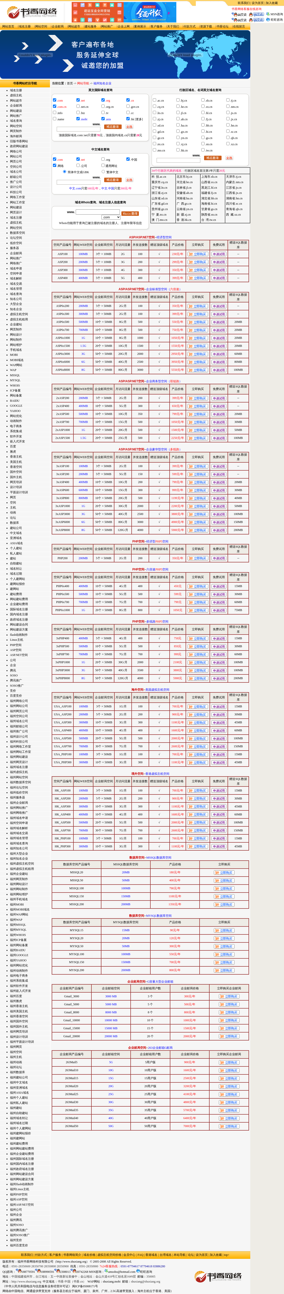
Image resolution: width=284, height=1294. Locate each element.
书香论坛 (223, 26)
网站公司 (16, 156)
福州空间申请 (19, 823)
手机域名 (16, 350)
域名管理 (16, 288)
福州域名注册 (19, 767)
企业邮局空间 (136, 981)
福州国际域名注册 (22, 1159)
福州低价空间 (19, 792)
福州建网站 (17, 1138)
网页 (13, 497)
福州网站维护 (19, 894)
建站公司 (16, 528)
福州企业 (16, 1214)
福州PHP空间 (18, 1194)
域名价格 (89, 1255)
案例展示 (140, 26)
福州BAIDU (17, 950)
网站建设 (16, 111)
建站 (13, 558)
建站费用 (16, 594)
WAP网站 (16, 365)
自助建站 (16, 563)
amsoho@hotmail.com (119, 1272)
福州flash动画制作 (22, 1184)
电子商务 (16, 426)
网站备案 (16, 395)
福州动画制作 (19, 970)
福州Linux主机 (19, 1189)
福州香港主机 (19, 1006)
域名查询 (16, 121)
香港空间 (16, 467)
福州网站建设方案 (22, 1179)
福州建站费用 (19, 1143)
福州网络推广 (19, 812)
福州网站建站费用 (22, 1148)
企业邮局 (58, 26)
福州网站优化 (19, 965)
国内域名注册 (19, 614)
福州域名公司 (19, 721)
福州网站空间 (19, 777)
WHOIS (15, 385)
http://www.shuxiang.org (71, 1261)
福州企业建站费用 (22, 1154)
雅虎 (13, 451)
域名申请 (16, 268)
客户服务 (157, 26)
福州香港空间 (19, 1016)
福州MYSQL (18, 929)
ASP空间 (15, 650)
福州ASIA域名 (19, 1092)
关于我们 (173, 26)
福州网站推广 (19, 807)
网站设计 (16, 334)
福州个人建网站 (20, 1128)
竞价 (13, 690)
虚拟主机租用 (19, 319)
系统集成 (16, 431)
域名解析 (16, 278)
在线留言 (239, 26)
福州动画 (16, 1062)
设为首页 (258, 3)
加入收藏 (272, 3)
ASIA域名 (16, 543)
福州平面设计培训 (22, 1041)
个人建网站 (17, 579)
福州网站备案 (19, 945)
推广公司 (16, 182)
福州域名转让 (19, 1118)
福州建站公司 (19, 1077)
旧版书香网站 (19, 141)
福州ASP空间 (18, 1199)
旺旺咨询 (277, 19)
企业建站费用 (19, 604)
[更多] (139, 119)
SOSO (14, 675)
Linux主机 (16, 640)
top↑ (226, 1255)
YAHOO (15, 411)
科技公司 (16, 192)
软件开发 (16, 436)
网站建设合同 (19, 624)
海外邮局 (16, 136)
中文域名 (16, 533)
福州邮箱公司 (19, 726)
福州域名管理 (19, 838)
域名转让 (16, 568)
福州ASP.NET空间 (22, 1204)
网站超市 (74, 26)
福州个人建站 (19, 1097)
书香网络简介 (72, 1255)
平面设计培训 (19, 492)
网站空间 (41, 26)
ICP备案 (15, 390)
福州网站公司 (19, 706)
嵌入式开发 (17, 441)
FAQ (140, 1255)
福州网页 (16, 1046)
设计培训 (16, 487)
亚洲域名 (16, 538)
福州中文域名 (19, 1082)
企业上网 (124, 26)
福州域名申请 (19, 818)
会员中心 (129, 1255)
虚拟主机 (16, 95)
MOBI (14, 355)
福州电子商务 (19, 975)
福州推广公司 (19, 731)
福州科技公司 (19, 741)
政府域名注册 (19, 619)
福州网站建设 (19, 757)
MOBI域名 (17, 360)
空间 (13, 502)
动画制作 (16, 421)
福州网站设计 (19, 884)
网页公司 (16, 161)
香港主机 (16, 456)
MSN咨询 (277, 14)
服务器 (14, 248)
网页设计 (16, 212)
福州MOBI (17, 904)
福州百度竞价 (19, 1245)
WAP (13, 370)
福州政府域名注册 (22, 1169)
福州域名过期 (19, 1123)
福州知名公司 (19, 848)
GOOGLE (16, 405)
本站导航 (180, 1255)
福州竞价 (16, 1240)
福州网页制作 (19, 879)
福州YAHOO (18, 960)
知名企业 (16, 309)
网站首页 (8, 26)
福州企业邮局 (19, 802)
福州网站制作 (19, 889)
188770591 (25, 1272)
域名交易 (16, 283)
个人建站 (16, 548)
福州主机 (16, 1057)
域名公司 (16, 171)
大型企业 (16, 304)
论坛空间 (16, 238)
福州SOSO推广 (20, 1235)
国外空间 (16, 472)
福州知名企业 (19, 858)
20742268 (79, 1272)
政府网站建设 (19, 146)
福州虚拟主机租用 (22, 869)
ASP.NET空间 (19, 655)
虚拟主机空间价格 (109, 1255)
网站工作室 (17, 202)
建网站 (14, 589)
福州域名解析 (19, 828)
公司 (13, 660)
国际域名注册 (19, 609)
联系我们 (244, 3)
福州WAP (16, 919)
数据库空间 (17, 233)
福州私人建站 (19, 1103)
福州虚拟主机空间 (22, 863)
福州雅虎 (16, 1001)
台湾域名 (166, 1255)
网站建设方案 (19, 629)
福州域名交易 (19, 833)
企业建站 (16, 324)
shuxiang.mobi (112, 1281)
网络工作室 (17, 197)
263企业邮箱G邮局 (160, 1047)
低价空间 (16, 243)
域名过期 (16, 573)
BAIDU (14, 400)
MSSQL (15, 375)
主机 (13, 507)
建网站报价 (17, 584)
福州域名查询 (19, 843)
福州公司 (16, 1209)
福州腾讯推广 (19, 1230)
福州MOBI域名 (20, 909)
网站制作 (16, 339)
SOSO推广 (17, 685)
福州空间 (16, 1052)
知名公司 (16, 299)
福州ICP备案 (18, 940)
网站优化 (16, 416)
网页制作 (16, 131)
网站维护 (16, 345)
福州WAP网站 (19, 914)
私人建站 (16, 553)
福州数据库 (17, 1072)
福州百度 (16, 996)
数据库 (14, 522)
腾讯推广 (16, 680)
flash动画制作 (19, 635)
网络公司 (16, 151)
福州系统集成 (19, 980)
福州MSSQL (18, 924)
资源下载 (206, 26)
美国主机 (16, 462)
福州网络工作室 (20, 746)
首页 (70, 83)
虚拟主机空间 (19, 314)
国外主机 (16, 477)
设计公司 (16, 187)
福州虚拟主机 (19, 772)
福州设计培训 (19, 1036)
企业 (13, 665)
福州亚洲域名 (19, 1087)
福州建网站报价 (20, 1133)
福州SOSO (17, 1225)
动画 (13, 512)
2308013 (62, 1272)
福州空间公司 (19, 716)
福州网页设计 (19, 762)
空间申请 (16, 273)
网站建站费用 (19, 599)
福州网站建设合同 (22, 1174)
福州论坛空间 (19, 787)
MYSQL (15, 380)
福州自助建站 (19, 1113)
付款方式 (190, 26)
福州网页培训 (19, 1031)
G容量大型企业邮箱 (160, 981)
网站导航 (83, 83)
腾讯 (13, 670)
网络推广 (16, 263)
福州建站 (16, 1108)
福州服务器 (17, 797)
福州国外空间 (19, 1021)
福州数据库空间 (20, 782)
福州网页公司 (19, 711)
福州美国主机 (19, 1011)
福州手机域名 (19, 899)
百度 (13, 446)
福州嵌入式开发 (20, 991)
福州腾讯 (16, 1220)
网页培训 (16, 482)
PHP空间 (15, 645)
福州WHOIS (18, 935)
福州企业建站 (19, 874)
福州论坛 (16, 1067)
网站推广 (107, 26)
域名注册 (25, 26)
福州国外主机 (19, 1026)
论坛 (13, 517)
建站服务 (91, 26)
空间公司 (16, 166)
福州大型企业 (19, 853)
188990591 (44, 1272)
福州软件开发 (19, 986)
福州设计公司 (19, 736)
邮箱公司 (16, 177)
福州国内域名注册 (22, 1163)
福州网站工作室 (20, 752)
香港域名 (151, 1255)
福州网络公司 (19, 701)
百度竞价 (16, 695)
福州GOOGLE (19, 955)
